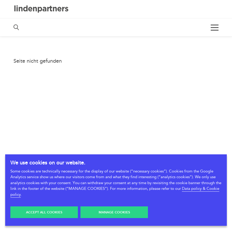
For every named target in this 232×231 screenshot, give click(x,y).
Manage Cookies (114, 212)
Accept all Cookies (44, 212)
